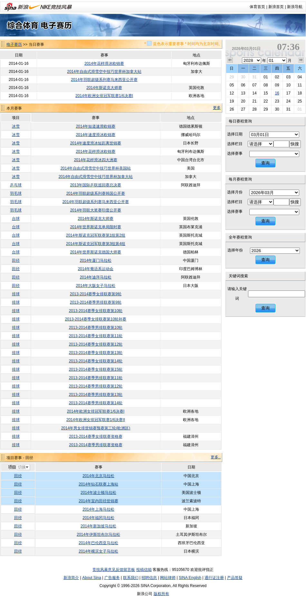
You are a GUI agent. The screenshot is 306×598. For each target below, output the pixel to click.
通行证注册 (214, 577)
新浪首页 (276, 7)
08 (265, 85)
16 (277, 93)
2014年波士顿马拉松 (98, 492)
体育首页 (257, 7)
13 (243, 93)
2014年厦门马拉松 (96, 260)
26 (232, 109)
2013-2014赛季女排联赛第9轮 (95, 294)
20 (243, 101)
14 (254, 93)
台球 (16, 218)
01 (265, 77)
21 (254, 101)
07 (254, 85)
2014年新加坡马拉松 (98, 526)
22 (265, 101)
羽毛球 (16, 193)
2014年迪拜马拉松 (96, 277)
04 (300, 77)
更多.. (216, 457)
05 (232, 85)
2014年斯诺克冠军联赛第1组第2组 (95, 235)
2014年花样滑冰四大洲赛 (96, 160)
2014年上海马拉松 (98, 509)
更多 (217, 107)
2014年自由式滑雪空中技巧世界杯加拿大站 (104, 71)
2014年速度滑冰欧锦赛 (96, 134)
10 (288, 85)
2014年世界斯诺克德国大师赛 (95, 252)
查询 (265, 163)
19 (232, 101)
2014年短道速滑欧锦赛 (96, 126)
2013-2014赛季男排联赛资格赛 (95, 445)
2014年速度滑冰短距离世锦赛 (95, 143)
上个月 (230, 60)
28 (254, 109)
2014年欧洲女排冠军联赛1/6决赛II (95, 419)
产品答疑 (235, 577)
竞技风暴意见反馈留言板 (113, 569)
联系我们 (131, 577)
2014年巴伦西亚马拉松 (98, 543)
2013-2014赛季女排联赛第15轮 (96, 369)
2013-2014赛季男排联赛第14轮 (96, 403)
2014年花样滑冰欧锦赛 (104, 63)
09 (277, 85)
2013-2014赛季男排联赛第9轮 (95, 302)
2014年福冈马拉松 (98, 517)
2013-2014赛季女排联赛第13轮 (96, 352)
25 (300, 101)
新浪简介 (71, 577)
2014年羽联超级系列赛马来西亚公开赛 (104, 79)
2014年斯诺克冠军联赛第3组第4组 (95, 243)
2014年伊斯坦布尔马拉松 (98, 534)
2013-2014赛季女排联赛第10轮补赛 (96, 319)
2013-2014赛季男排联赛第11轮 (96, 378)
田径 (16, 260)
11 (300, 85)
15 (265, 93)
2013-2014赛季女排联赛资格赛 (95, 436)
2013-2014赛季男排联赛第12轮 (96, 386)
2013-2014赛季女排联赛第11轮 (96, 336)
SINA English (190, 577)
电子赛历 (14, 44)
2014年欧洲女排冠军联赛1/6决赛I (104, 95)
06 (243, 85)
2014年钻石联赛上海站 (98, 484)
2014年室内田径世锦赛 (98, 501)
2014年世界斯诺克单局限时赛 (95, 227)
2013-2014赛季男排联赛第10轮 (96, 327)
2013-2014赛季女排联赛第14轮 (96, 361)
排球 (16, 294)
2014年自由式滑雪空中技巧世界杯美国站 (96, 168)
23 (277, 101)
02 (277, 77)
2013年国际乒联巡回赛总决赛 (95, 185)
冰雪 (16, 126)
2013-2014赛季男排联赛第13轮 (96, 394)
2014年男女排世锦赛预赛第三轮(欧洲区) (95, 428)
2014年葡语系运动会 (96, 269)
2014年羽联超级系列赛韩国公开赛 (95, 193)
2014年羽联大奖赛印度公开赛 (95, 210)
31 (254, 77)
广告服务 (112, 577)
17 (288, 93)
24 (288, 101)
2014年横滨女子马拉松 (98, 551)
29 (232, 77)
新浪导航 (294, 7)
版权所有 (161, 594)
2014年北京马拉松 (98, 476)
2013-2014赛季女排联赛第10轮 (96, 311)
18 (300, 93)
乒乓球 (16, 185)
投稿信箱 (144, 569)
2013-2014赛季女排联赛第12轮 (96, 344)
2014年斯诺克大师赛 (104, 87)
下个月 (301, 60)
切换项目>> (18, 467)
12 (232, 93)
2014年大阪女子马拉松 (96, 285)
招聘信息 (149, 577)
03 (288, 77)
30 (243, 77)
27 (243, 109)
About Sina (91, 577)
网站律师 (168, 577)
